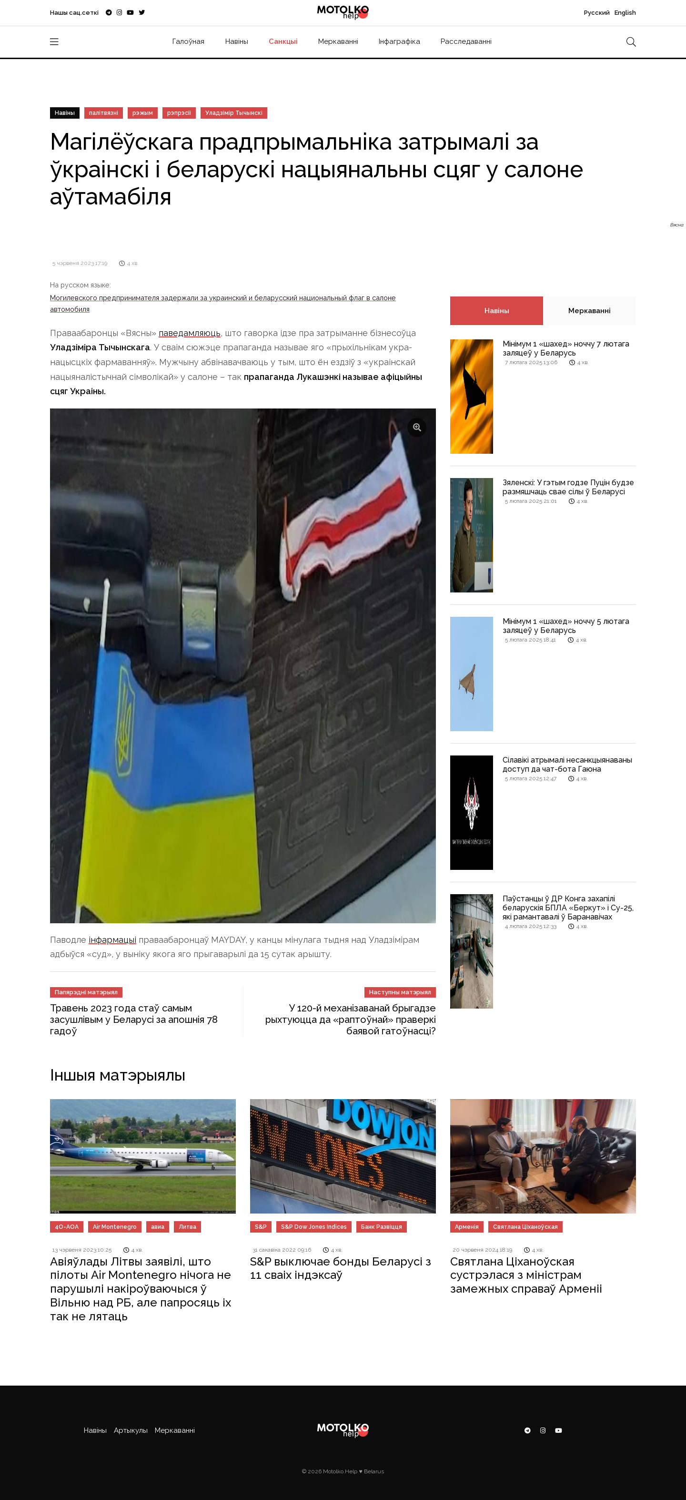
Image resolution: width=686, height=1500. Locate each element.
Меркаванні (338, 41)
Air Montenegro (115, 1227)
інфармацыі (112, 940)
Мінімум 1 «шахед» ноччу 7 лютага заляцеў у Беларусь (566, 348)
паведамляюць (190, 333)
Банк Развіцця (381, 1227)
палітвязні (103, 113)
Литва (187, 1227)
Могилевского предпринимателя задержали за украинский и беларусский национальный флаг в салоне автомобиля (223, 303)
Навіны (236, 41)
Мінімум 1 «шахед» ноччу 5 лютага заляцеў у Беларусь (566, 626)
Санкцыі (283, 41)
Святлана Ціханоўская (525, 1227)
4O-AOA (67, 1227)
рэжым (142, 113)
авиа (157, 1227)
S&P (261, 1227)
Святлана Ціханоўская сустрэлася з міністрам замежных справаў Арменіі (526, 1275)
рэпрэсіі (179, 113)
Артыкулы (131, 1430)
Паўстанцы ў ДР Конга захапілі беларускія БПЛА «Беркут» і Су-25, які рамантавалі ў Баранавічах (568, 907)
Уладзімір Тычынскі (233, 113)
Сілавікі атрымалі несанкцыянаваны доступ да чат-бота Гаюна (567, 764)
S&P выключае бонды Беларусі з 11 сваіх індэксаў (340, 1268)
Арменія (467, 1227)
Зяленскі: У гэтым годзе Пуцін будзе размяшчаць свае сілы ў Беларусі (568, 487)
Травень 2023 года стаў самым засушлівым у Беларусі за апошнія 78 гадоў (134, 1019)
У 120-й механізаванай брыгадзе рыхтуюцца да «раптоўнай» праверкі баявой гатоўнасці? (350, 1019)
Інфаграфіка (399, 41)
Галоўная (188, 41)
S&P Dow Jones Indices (314, 1227)
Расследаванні (466, 41)
